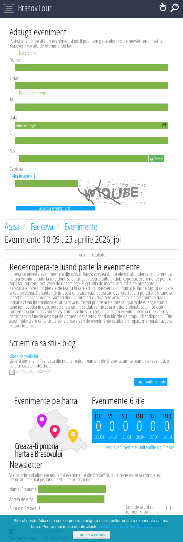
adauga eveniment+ (55, 208)
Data (13, 117)
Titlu (13, 99)
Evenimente (80, 226)
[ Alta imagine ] (22, 176)
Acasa (13, 226)
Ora (13, 132)
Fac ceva (43, 226)
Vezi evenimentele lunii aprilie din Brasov (140, 447)
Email (14, 77)
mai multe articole (152, 382)
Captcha (22, 172)
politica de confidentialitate (125, 526)
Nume (15, 59)
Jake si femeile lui (23, 356)
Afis (12, 150)
